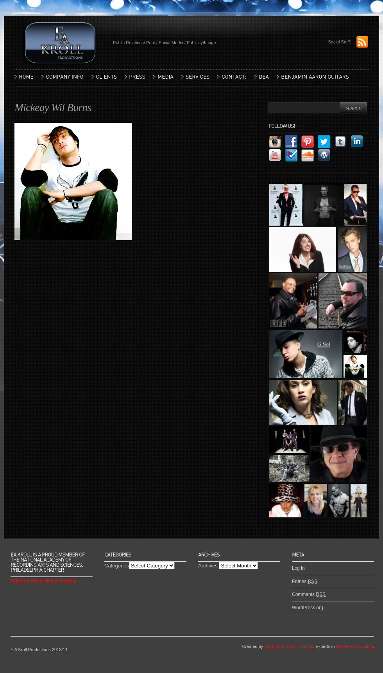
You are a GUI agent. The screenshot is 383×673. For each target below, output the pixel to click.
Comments (309, 594)
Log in (298, 568)
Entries (304, 581)
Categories (116, 566)
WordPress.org (307, 607)
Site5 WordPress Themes (288, 646)
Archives (208, 566)
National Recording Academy (43, 580)
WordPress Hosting (354, 646)
